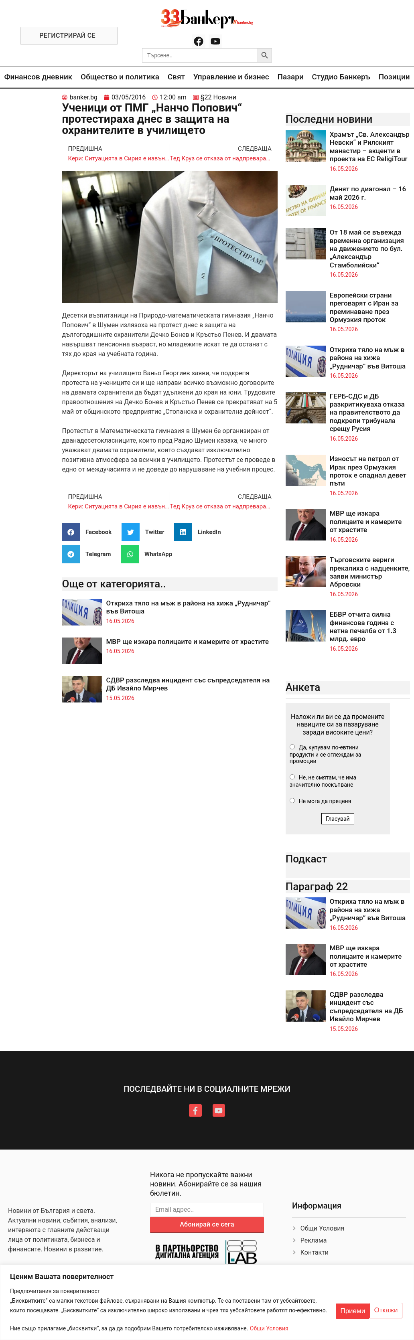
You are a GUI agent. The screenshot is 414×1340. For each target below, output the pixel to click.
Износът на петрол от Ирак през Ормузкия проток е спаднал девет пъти (368, 471)
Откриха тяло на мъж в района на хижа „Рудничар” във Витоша (368, 358)
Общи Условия (269, 1328)
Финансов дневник (38, 76)
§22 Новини (218, 97)
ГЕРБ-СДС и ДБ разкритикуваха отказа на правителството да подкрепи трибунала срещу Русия (367, 412)
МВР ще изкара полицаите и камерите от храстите (187, 642)
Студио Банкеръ (341, 76)
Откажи (348, 1304)
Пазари (291, 76)
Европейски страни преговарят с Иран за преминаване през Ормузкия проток (364, 307)
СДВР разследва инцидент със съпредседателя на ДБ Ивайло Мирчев (366, 1006)
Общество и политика (120, 76)
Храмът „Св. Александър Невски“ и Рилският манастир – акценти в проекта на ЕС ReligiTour (370, 146)
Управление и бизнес (231, 76)
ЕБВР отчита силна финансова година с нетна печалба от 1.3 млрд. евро (363, 626)
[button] (90, 532)
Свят (176, 76)
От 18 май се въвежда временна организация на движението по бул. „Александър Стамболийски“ (367, 248)
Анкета (303, 687)
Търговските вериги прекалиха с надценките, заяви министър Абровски (370, 572)
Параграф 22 (317, 887)
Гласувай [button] (338, 819)
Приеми (386, 1304)
